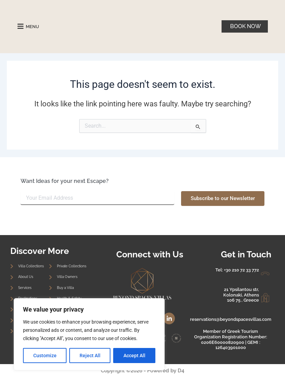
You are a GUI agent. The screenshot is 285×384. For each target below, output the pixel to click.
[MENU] (20, 26)
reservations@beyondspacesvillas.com (230, 319)
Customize (45, 355)
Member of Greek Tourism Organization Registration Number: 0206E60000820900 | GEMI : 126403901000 (230, 339)
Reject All (90, 355)
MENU (33, 26)
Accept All (134, 355)
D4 (181, 370)
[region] (89, 334)
